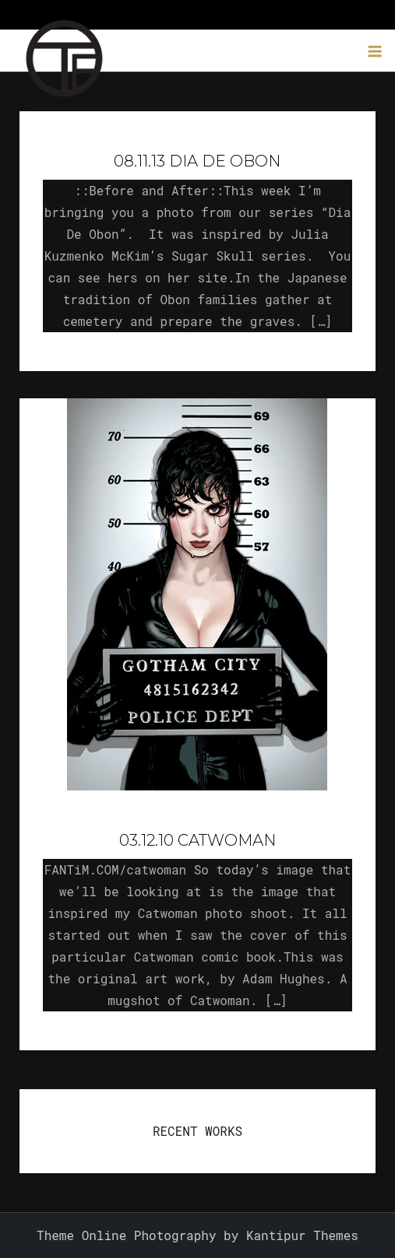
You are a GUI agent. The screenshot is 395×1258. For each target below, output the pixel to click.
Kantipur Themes (302, 1235)
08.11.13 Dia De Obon (197, 161)
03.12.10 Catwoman (197, 840)
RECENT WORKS (197, 1131)
